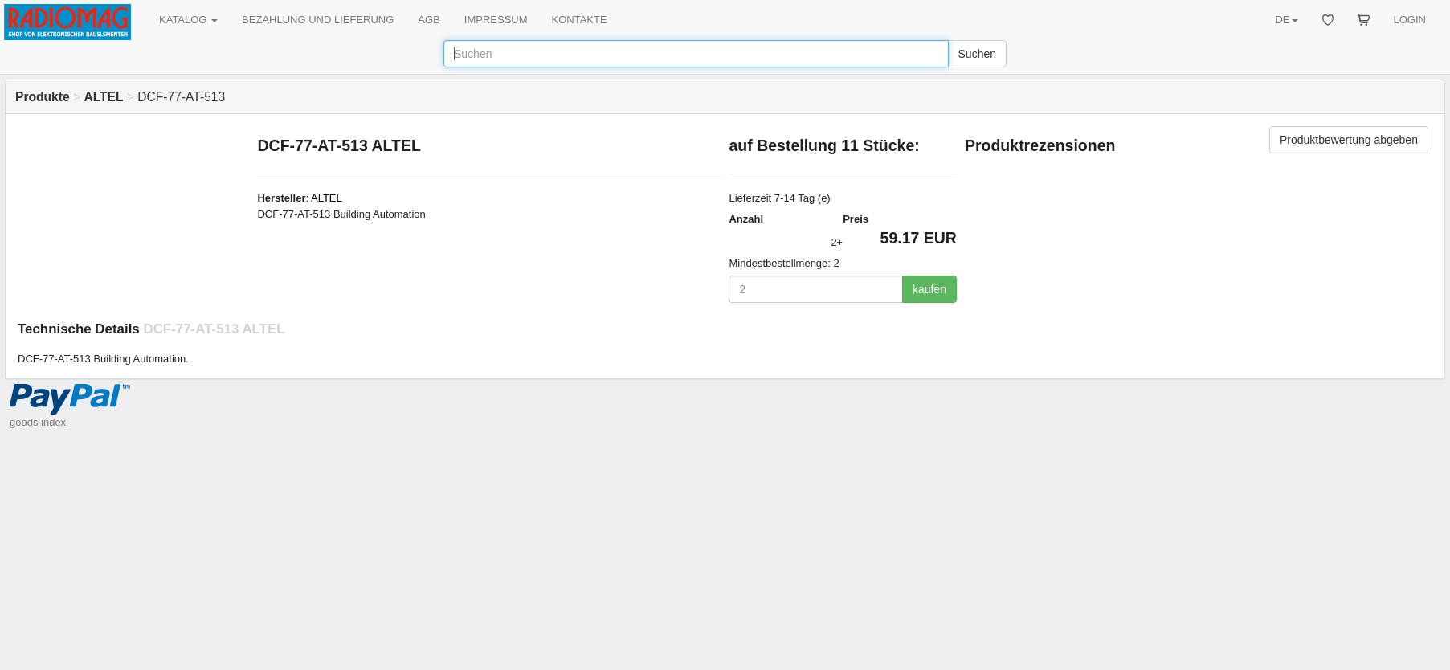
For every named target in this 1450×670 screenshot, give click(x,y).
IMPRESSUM (496, 20)
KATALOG (188, 20)
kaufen (929, 289)
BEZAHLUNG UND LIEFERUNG (318, 20)
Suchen (977, 53)
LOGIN (1410, 20)
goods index (38, 422)
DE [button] (1286, 20)
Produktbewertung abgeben (1349, 139)
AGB (428, 20)
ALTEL (326, 198)
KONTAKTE (579, 20)
